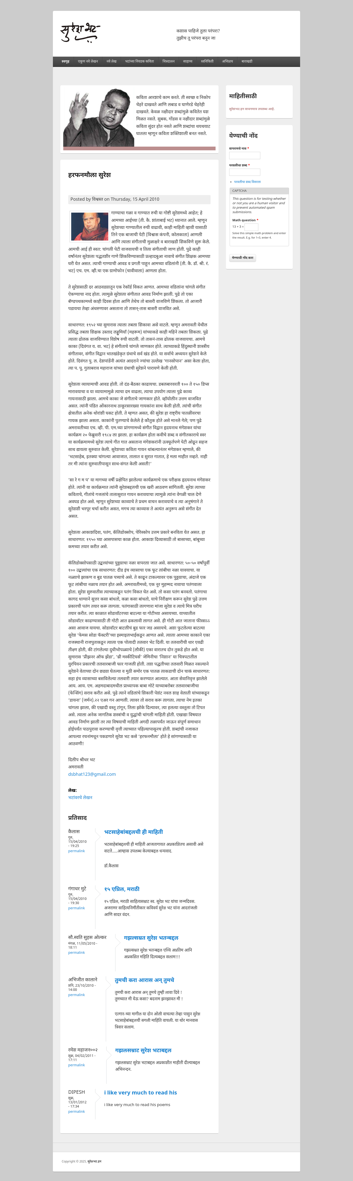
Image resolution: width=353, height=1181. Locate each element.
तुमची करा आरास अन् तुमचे (144, 980)
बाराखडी (247, 61)
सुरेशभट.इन (94, 1162)
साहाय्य (187, 61)
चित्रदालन (169, 61)
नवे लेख (111, 61)
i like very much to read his (140, 1093)
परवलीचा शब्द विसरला (247, 182)
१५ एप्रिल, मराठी (121, 889)
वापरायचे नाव (239, 149)
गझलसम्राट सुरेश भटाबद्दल (143, 1050)
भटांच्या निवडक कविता (139, 61)
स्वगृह (65, 61)
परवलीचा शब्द (239, 165)
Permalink (76, 851)
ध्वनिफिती (207, 61)
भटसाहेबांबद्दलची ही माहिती (133, 832)
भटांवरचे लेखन (80, 798)
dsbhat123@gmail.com (92, 775)
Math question (245, 220)
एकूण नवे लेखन (88, 61)
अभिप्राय (227, 61)
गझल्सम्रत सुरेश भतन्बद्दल (151, 938)
